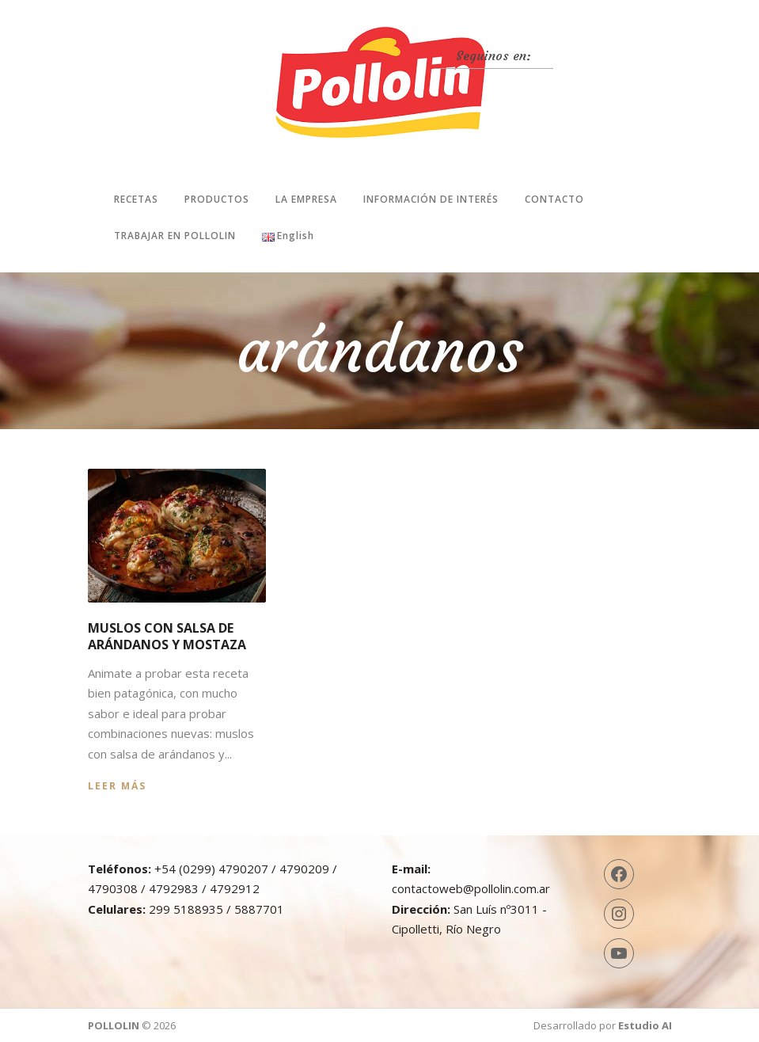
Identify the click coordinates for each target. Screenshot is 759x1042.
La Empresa (306, 199)
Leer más (117, 786)
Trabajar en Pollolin (175, 235)
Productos (216, 199)
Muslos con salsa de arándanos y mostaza (167, 636)
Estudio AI (645, 1025)
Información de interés (431, 199)
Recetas (136, 199)
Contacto (554, 199)
